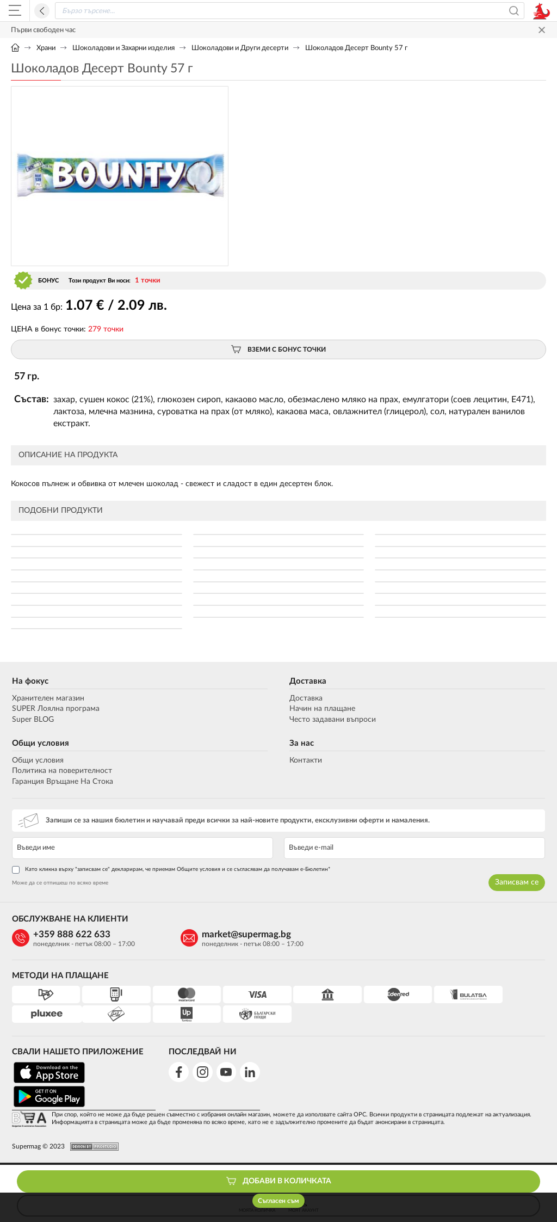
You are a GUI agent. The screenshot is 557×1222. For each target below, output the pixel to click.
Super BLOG (32, 719)
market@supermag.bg (223, 934)
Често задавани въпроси (332, 719)
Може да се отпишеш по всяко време (59, 883)
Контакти (305, 760)
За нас (301, 743)
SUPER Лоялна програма (54, 709)
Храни (45, 48)
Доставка (307, 681)
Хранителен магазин (47, 698)
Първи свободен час (43, 30)
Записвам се (518, 883)
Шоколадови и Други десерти (239, 48)
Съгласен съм (278, 1201)
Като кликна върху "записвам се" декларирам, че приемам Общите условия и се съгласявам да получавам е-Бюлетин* (170, 870)
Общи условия (39, 743)
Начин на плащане (322, 709)
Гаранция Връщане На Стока (61, 781)
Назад (42, 11)
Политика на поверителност (61, 771)
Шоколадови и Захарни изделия (123, 48)
